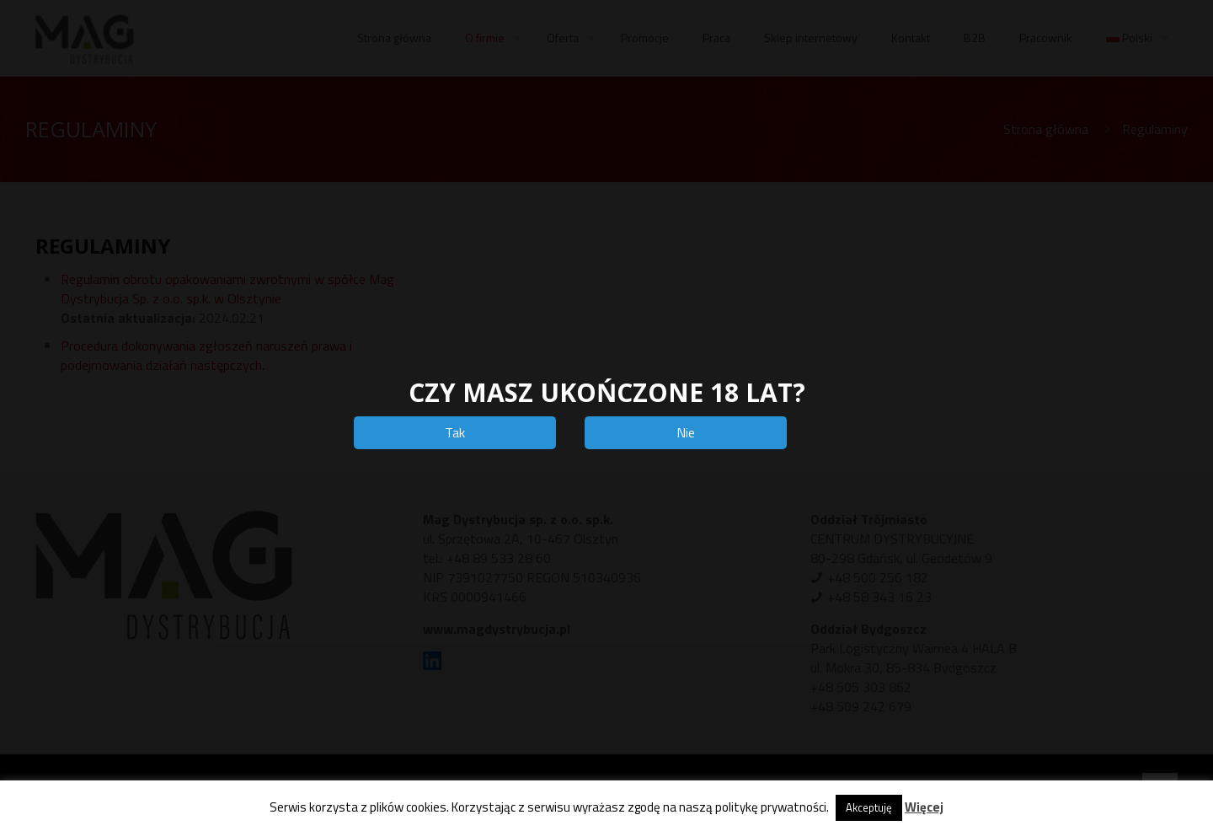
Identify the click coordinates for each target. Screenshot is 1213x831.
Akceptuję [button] (869, 807)
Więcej (924, 807)
